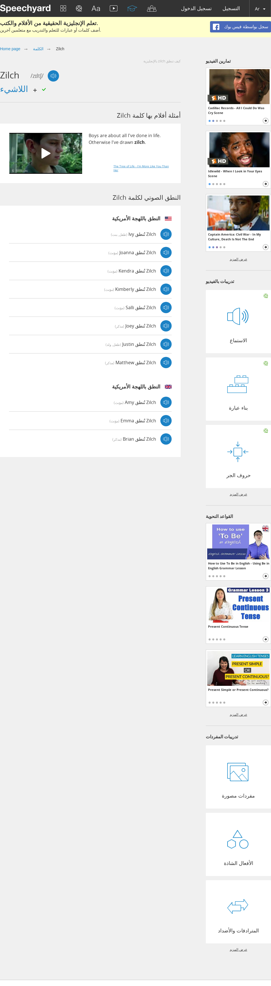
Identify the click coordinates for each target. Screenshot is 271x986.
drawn (126, 142)
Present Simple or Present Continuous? (238, 690)
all (124, 135)
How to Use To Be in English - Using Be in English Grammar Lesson (238, 565)
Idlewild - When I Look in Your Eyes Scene (235, 173)
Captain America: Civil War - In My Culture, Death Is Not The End (234, 236)
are (103, 135)
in (150, 135)
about (114, 135)
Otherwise (99, 142)
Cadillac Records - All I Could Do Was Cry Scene (236, 110)
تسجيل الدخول (196, 9)
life (156, 135)
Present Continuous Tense (228, 626)
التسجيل (231, 9)
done (141, 135)
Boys (94, 135)
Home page (10, 49)
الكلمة (38, 49)
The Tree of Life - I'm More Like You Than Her (141, 168)
